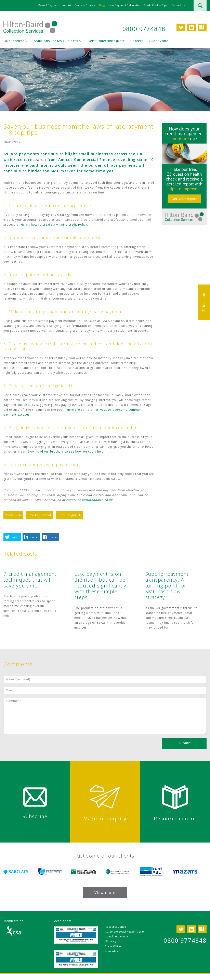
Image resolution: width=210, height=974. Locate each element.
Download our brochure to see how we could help (66, 451)
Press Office (113, 946)
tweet (15, 537)
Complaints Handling (118, 936)
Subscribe (203, 302)
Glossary (110, 941)
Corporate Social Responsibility (124, 931)
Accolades (111, 951)
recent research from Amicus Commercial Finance (64, 159)
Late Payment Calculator (124, 5)
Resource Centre (116, 926)
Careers (136, 40)
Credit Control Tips (156, 5)
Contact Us (178, 5)
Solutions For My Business (56, 40)
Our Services (13, 40)
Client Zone (158, 40)
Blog (102, 5)
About (67, 5)
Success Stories (85, 5)
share (34, 537)
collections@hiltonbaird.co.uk (89, 500)
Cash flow (13, 515)
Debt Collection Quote (106, 40)
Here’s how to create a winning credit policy (54, 224)
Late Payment (69, 515)
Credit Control (40, 515)
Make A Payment (49, 5)
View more (104, 892)
